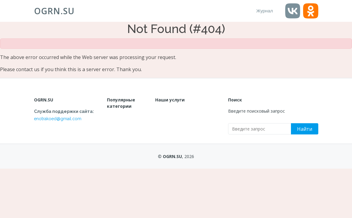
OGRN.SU (54, 11)
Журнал (264, 10)
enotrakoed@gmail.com (57, 118)
